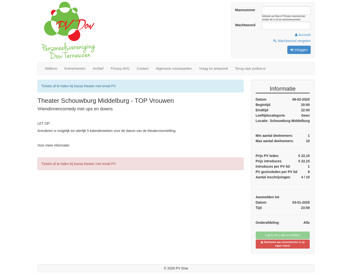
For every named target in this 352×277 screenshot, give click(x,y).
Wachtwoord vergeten (292, 41)
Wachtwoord (245, 25)
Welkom (51, 68)
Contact (143, 68)
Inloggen (299, 50)
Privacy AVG (120, 68)
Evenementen (74, 68)
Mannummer (245, 10)
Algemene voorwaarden (174, 68)
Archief (98, 68)
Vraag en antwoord (213, 68)
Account (303, 35)
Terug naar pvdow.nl (250, 68)
